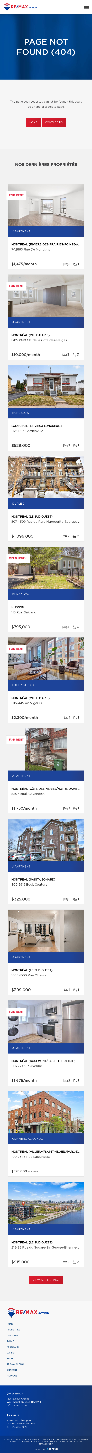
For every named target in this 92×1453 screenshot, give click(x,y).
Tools (10, 1341)
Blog (10, 1359)
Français (12, 1376)
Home (33, 122)
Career (11, 1353)
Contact (12, 1370)
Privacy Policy (49, 1442)
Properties (13, 1330)
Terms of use (65, 1442)
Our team (12, 1336)
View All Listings (45, 1280)
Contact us (54, 122)
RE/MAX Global (16, 1364)
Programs (13, 1347)
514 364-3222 (19, 1427)
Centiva (52, 1449)
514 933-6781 (19, 1405)
